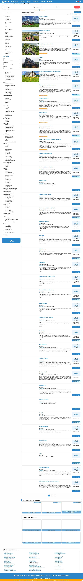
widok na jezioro (7, 226)
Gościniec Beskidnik (43, 16)
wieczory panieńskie (8, 201)
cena (4, 58)
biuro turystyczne (7, 19)
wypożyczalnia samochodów (9, 141)
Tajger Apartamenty (43, 426)
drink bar (6, 124)
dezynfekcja (6, 218)
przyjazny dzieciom (8, 185)
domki (5, 73)
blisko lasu (6, 207)
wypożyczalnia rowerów (9, 160)
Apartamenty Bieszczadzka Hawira (46, 166)
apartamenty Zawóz (58, 560)
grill (5, 108)
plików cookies (21, 580)
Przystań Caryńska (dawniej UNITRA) (47, 276)
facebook (16, 575)
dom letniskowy (6, 20)
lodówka (6, 114)
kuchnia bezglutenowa (8, 127)
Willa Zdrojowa (42, 248)
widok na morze (7, 229)
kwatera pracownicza (7, 29)
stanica (5, 45)
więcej (41, 66)
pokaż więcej (6, 56)
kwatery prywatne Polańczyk (9, 565)
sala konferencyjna (8, 197)
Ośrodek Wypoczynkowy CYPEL (46, 44)
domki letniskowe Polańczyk (9, 558)
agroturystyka (6, 16)
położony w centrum (8, 211)
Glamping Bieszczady (44, 399)
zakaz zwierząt (7, 93)
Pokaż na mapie (11, 240)
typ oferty (5, 15)
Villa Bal (41, 57)
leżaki (5, 112)
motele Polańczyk (7, 567)
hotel (5, 26)
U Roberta (41, 453)
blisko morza (7, 209)
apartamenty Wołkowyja (59, 556)
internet (6, 86)
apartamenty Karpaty (33, 565)
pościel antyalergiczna (8, 192)
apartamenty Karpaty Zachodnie (35, 566)
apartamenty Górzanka (59, 562)
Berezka (40, 443)
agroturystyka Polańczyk (8, 553)
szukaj (77, 7)
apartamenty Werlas (58, 557)
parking (6, 88)
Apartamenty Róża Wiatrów (45, 194)
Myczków (41, 429)
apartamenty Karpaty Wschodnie (35, 569)
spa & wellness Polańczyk (8, 569)
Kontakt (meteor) (23, 575)
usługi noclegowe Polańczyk (34, 558)
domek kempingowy (7, 22)
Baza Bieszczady (42, 344)
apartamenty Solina (58, 558)
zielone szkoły (7, 203)
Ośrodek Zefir (42, 262)
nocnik (6, 176)
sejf (5, 140)
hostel (5, 25)
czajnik (6, 107)
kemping (5, 28)
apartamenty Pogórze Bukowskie (35, 570)
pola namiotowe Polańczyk (34, 554)
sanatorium (6, 42)
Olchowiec (41, 470)
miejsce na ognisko (8, 115)
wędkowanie (7, 159)
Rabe (40, 333)
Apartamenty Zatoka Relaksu (45, 153)
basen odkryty (7, 147)
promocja (5, 66)
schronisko (6, 43)
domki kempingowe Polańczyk (9, 557)
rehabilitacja (7, 92)
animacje (6, 169)
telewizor (6, 102)
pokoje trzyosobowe (8, 79)
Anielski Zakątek (42, 180)
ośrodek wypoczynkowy (8, 36)
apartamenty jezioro (58, 567)
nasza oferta (52, 575)
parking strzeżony (7, 89)
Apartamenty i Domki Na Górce (46, 317)
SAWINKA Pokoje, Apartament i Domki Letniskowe (50, 71)
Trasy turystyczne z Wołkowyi (71, 530)
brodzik (6, 171)
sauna (5, 165)
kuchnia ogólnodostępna (9, 111)
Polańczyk (41, 19)
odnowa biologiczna (7, 35)
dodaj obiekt (58, 575)
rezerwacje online (7, 13)
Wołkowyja (41, 210)
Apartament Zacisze (43, 358)
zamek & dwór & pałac (8, 52)
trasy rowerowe (7, 157)
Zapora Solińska (51, 530)
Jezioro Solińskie (51, 542)
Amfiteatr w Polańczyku (71, 542)
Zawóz (40, 60)
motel (5, 33)
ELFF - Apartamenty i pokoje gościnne (47, 85)
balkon (6, 98)
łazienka (6, 101)
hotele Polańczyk (7, 561)
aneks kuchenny (7, 96)
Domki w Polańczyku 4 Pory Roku (46, 289)
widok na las (7, 227)
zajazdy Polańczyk (32, 561)
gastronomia (6, 53)
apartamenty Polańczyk (8, 554)
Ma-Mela (41, 412)
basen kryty (6, 146)
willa (4, 49)
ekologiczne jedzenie (8, 126)
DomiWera (41, 235)
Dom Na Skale (42, 330)
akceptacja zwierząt (8, 83)
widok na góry (7, 225)
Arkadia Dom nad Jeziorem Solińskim (47, 207)
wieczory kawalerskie (8, 200)
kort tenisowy (7, 153)
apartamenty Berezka (58, 554)
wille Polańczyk (32, 560)
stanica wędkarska (7, 46)
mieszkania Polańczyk (8, 566)
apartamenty (7, 72)
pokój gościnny (6, 39)
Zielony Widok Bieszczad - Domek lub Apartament (50, 139)
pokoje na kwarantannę (8, 222)
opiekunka (6, 178)
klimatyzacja (7, 99)
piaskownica (7, 179)
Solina (40, 115)
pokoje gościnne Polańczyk (34, 553)
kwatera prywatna (7, 30)
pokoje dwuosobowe (8, 76)
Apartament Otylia (43, 371)
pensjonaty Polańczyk (33, 552)
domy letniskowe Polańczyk (9, 556)
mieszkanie (6, 32)
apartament (6, 18)
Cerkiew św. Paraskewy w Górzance (32, 530)
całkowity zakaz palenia (9, 85)
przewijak (6, 183)
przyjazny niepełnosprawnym (9, 189)
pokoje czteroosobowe (8, 75)
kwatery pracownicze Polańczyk (9, 563)
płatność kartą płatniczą (9, 232)
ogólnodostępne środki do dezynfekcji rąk (10, 220)
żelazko (6, 104)
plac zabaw (6, 181)
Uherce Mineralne (42, 402)
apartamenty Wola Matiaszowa (60, 553)
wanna (6, 121)
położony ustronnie (8, 210)
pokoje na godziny (8, 136)
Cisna (40, 87)
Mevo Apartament (43, 303)
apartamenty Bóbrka (58, 561)
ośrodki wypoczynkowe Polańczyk (10, 570)
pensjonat (5, 37)
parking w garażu (7, 91)
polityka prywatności (40, 575)
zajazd (5, 50)
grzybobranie (7, 150)
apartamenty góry (58, 565)
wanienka (6, 186)
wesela (6, 198)
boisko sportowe (7, 149)
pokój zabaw (7, 182)
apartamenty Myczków (59, 552)
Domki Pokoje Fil (42, 112)
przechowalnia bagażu (8, 137)
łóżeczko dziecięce (8, 175)
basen (5, 145)
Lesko (40, 142)
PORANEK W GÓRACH (44, 98)
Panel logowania (65, 575)
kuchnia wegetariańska (8, 130)
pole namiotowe (7, 40)
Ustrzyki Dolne (41, 101)
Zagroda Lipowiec (43, 440)
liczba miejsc (5, 62)
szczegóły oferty (76, 26)
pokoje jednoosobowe (8, 78)
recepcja (6, 139)
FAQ (34, 575)
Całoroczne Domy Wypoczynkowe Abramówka (49, 481)
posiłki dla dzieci (7, 131)
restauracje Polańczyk (33, 556)
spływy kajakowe (7, 156)
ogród (5, 117)
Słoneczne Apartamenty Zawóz (46, 125)
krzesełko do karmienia (8, 173)
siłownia (6, 166)
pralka (5, 120)
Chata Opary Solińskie (44, 467)
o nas (47, 575)
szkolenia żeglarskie (8, 214)
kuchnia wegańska (8, 128)
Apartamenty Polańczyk (44, 30)
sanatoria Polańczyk (32, 557)
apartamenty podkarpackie (59, 569)
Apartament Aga (42, 385)
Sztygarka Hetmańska (44, 221)
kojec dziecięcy (7, 172)
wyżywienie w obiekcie (8, 133)
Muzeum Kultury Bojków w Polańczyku (32, 542)
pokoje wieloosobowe (8, 80)
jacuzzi (6, 163)
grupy (5, 235)
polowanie (6, 155)
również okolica (5, 10)
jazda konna (7, 152)
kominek (6, 109)
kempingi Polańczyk (7, 562)
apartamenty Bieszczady (33, 563)
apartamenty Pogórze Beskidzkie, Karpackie (37, 567)
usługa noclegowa (7, 47)
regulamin (30, 575)
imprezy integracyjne (8, 196)
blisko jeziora (7, 206)
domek (5, 23)
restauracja (6, 55)
